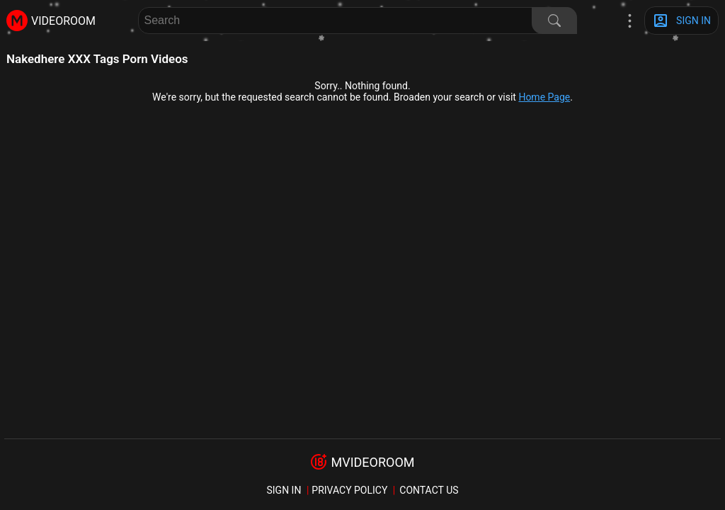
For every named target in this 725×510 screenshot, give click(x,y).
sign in (283, 490)
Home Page (544, 97)
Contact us (428, 490)
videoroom (63, 21)
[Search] (554, 20)
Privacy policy (349, 490)
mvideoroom (372, 462)
